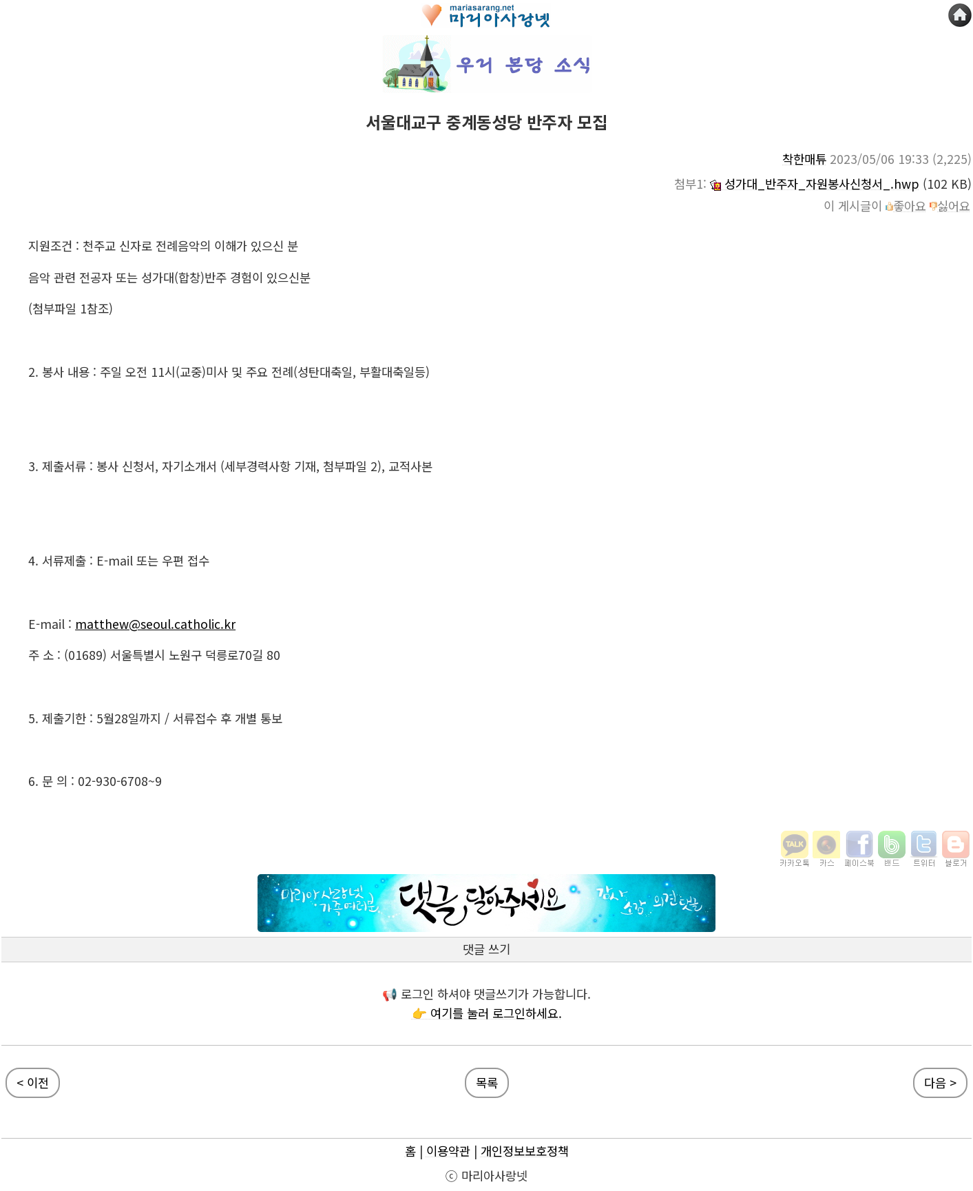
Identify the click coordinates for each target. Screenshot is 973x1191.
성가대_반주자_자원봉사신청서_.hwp (814, 183)
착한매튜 (804, 158)
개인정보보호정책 (525, 1150)
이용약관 (448, 1150)
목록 (487, 1082)
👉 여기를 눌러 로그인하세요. (487, 1013)
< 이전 (33, 1082)
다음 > (940, 1082)
